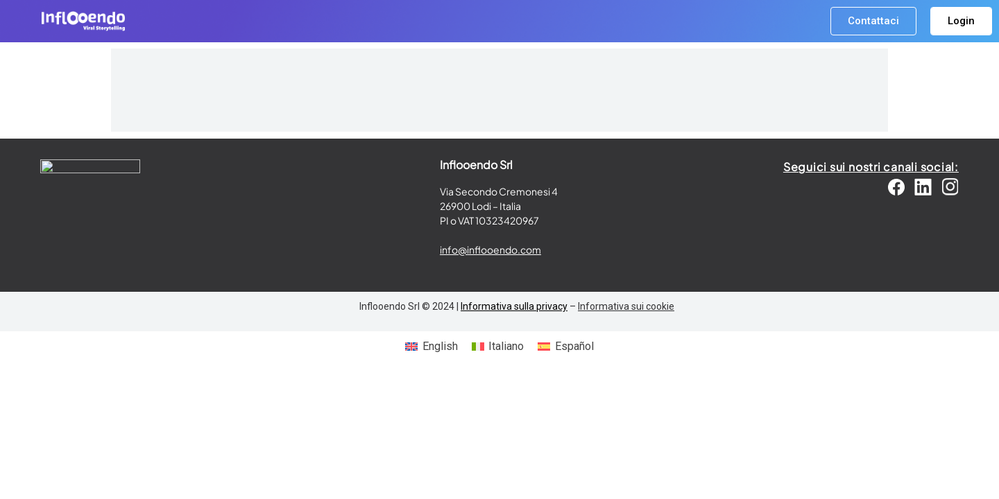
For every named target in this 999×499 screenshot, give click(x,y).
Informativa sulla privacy (514, 306)
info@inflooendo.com (490, 249)
